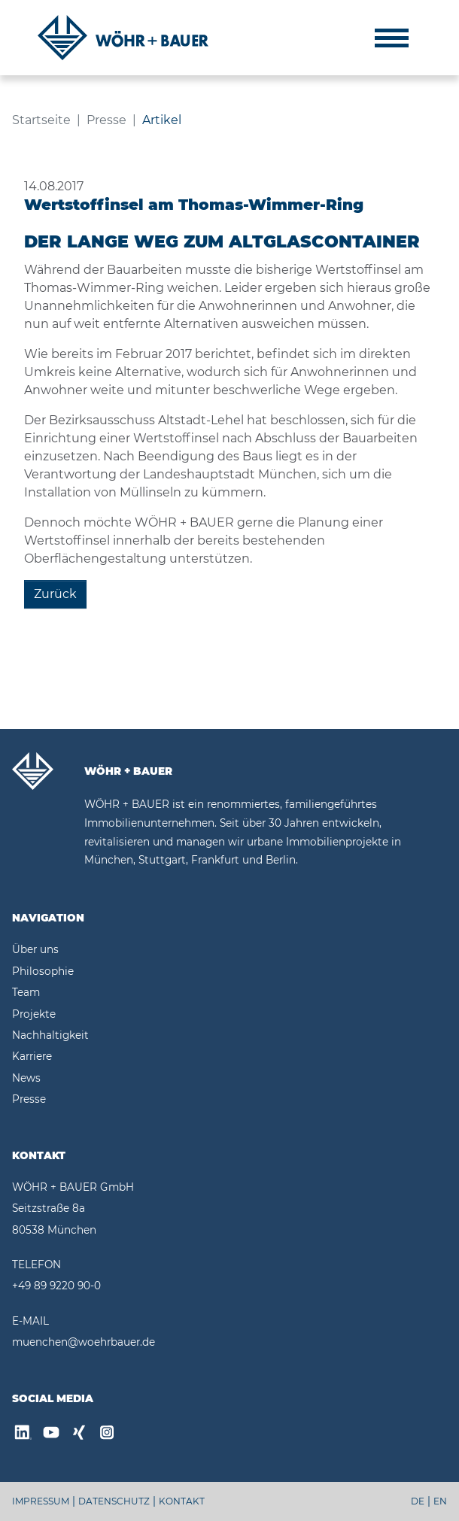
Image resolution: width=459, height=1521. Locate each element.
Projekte (34, 1014)
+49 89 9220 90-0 (56, 1286)
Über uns (35, 949)
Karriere (32, 1056)
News (26, 1078)
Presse (29, 1099)
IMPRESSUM (40, 1501)
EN (440, 1501)
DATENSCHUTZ (114, 1501)
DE (417, 1501)
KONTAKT (182, 1501)
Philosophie (43, 971)
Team (26, 992)
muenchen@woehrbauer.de (83, 1342)
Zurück (55, 594)
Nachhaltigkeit (50, 1035)
